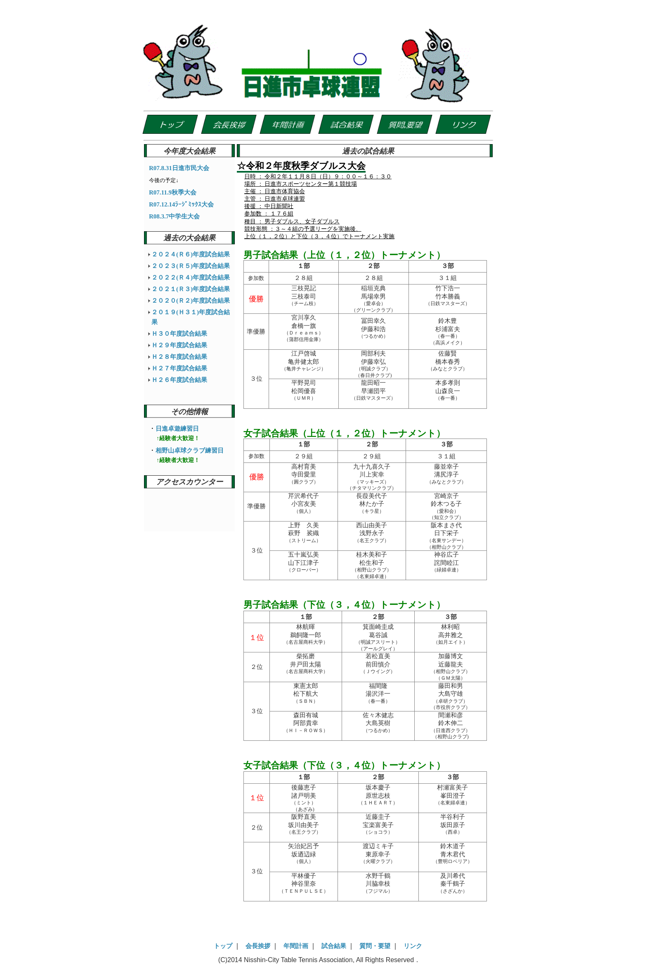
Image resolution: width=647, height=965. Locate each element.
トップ (223, 946)
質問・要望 (374, 946)
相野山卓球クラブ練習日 (190, 450)
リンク (413, 946)
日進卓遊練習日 (177, 428)
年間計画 (295, 946)
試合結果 (333, 946)
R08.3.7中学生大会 (174, 216)
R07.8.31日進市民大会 (179, 168)
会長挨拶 (258, 946)
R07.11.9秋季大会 (172, 192)
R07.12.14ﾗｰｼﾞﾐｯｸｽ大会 (181, 204)
